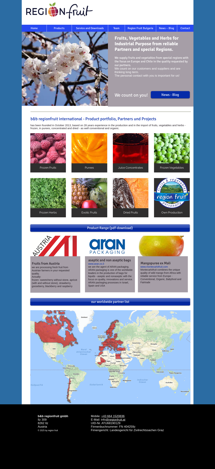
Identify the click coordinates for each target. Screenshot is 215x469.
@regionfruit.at (115, 419)
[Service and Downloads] (90, 28)
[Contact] (185, 28)
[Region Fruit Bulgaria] (140, 28)
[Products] (59, 28)
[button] (48, 152)
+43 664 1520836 (113, 416)
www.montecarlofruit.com (154, 266)
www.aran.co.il (96, 263)
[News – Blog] (166, 28)
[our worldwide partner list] (110, 301)
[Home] (34, 28)
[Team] (116, 28)
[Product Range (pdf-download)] (110, 228)
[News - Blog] (170, 94)
